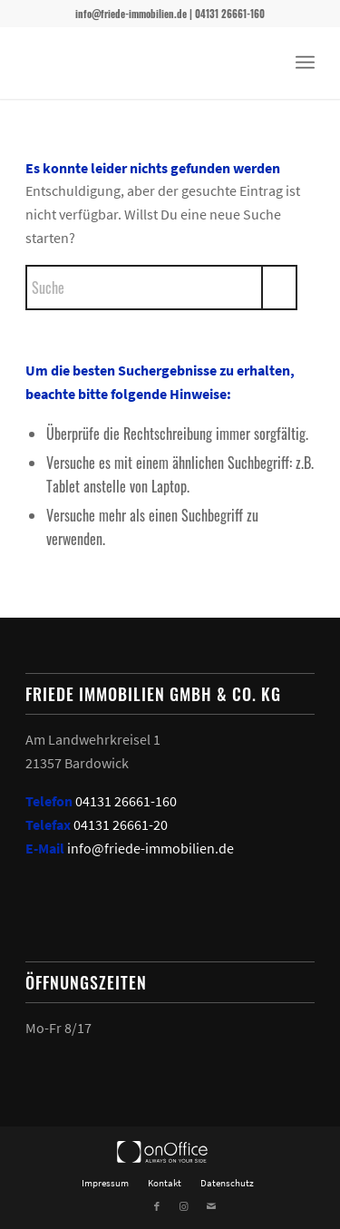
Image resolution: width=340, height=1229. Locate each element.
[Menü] (305, 62)
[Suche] (161, 287)
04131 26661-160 (126, 801)
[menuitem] (305, 62)
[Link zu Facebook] (156, 1206)
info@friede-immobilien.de (150, 848)
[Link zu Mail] (211, 1206)
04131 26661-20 (120, 824)
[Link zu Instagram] (184, 1206)
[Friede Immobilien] (141, 62)
